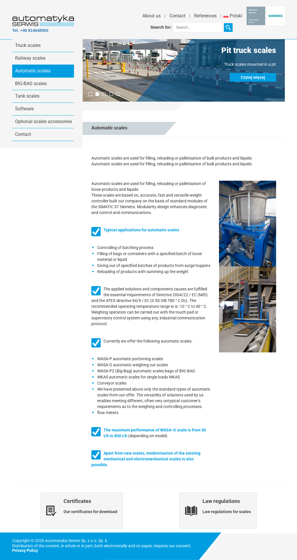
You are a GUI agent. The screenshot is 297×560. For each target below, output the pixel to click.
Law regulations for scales (226, 511)
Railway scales (30, 58)
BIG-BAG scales (31, 83)
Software (24, 108)
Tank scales (27, 96)
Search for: (161, 27)
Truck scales (28, 45)
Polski (232, 16)
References (205, 16)
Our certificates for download (90, 511)
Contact (177, 16)
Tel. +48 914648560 (30, 30)
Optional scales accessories (43, 121)
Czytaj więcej (253, 77)
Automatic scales (32, 71)
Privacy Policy (25, 550)
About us (151, 16)
